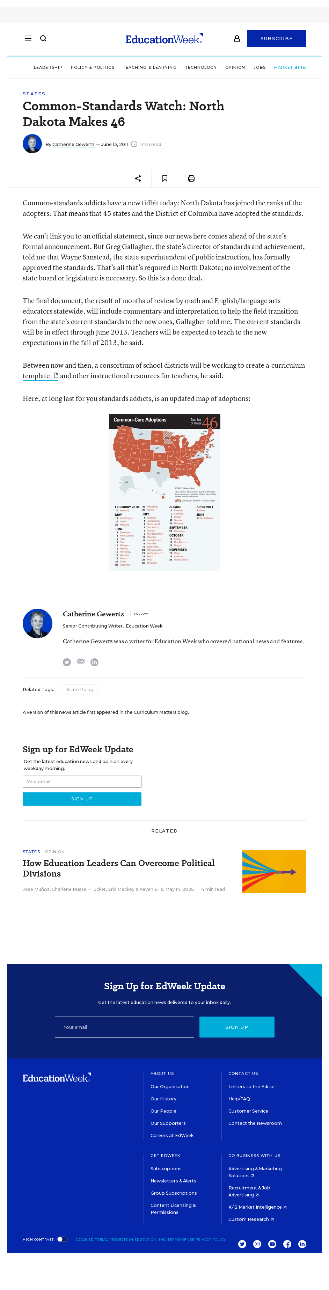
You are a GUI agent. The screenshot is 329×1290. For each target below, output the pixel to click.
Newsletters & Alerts (173, 1180)
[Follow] (141, 613)
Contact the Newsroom (255, 1123)
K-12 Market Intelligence (257, 1207)
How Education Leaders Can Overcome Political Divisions (119, 868)
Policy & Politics (83, 67)
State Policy (80, 689)
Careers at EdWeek (172, 1135)
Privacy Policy (211, 1239)
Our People (163, 1111)
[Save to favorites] (165, 178)
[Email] (124, 1027)
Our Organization (170, 1086)
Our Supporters (168, 1123)
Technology (192, 67)
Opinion (226, 67)
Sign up (236, 1027)
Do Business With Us (254, 1155)
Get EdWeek (166, 1155)
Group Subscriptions (174, 1193)
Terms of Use (181, 1239)
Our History (163, 1098)
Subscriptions (166, 1168)
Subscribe (277, 39)
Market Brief (284, 67)
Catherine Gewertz (73, 144)
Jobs (250, 67)
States (34, 93)
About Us (162, 1073)
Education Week (144, 626)
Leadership (39, 67)
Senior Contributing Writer (93, 626)
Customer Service (248, 1111)
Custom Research (251, 1219)
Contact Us (243, 1073)
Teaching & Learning (141, 67)
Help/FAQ (239, 1098)
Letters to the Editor (251, 1086)
